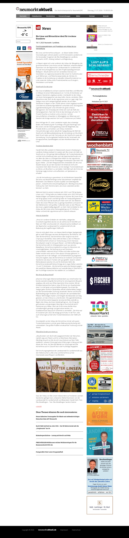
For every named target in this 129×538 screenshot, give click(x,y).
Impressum (64, 530)
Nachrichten (50, 16)
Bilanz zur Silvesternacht (105, 44)
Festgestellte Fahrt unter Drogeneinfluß (49, 452)
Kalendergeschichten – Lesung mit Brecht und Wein (53, 435)
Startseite (23, 16)
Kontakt (106, 16)
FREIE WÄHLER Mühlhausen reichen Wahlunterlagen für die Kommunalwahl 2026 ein (105, 28)
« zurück (39, 406)
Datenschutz (76, 530)
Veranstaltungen (64, 16)
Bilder (78, 16)
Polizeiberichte (37, 16)
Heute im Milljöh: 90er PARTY (104, 36)
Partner (92, 16)
